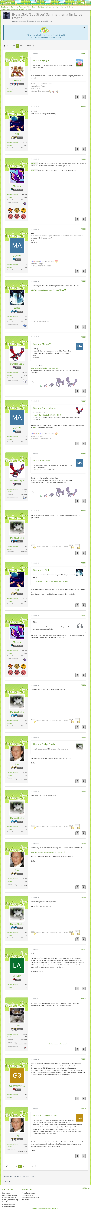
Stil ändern (86, 1188)
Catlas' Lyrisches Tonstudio (58, 1044)
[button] (88, 3)
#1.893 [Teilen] (83, 737)
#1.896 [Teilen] (83, 897)
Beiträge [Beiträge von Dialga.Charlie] (9, 549)
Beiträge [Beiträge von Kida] (9, 145)
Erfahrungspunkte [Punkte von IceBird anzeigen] (12, 316)
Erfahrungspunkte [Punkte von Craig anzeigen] (12, 772)
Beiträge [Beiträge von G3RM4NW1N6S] (9, 1097)
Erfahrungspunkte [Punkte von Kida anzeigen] (12, 142)
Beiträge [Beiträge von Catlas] (9, 1037)
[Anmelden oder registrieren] (82, 3)
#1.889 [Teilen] (83, 511)
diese (34, 428)
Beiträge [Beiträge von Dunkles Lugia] (9, 375)
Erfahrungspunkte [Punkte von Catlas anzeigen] (12, 1034)
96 (21, 46)
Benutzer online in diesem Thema (20, 1176)
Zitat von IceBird (41, 570)
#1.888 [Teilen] (83, 453)
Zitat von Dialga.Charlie (44, 744)
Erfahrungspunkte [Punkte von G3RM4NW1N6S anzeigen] (12, 1094)
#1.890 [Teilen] (83, 563)
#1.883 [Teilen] (83, 159)
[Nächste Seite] (33, 46)
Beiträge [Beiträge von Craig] (9, 775)
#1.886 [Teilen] (83, 337)
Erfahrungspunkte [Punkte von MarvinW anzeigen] (12, 264)
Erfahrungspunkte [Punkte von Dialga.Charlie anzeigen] (12, 546)
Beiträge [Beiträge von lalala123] (9, 987)
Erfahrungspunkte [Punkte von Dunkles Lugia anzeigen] (12, 372)
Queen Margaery (20, 21)
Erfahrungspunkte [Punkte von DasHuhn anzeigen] (12, 89)
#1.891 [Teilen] (83, 615)
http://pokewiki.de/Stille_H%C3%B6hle (44, 368)
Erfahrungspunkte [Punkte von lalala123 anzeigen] (12, 984)
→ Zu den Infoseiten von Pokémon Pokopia (46, 37)
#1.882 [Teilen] (83, 107)
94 (14, 46)
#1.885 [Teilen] (83, 281)
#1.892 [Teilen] (83, 685)
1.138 (29, 46)
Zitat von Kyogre (41, 60)
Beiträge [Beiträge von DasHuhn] (9, 91)
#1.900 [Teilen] (83, 1108)
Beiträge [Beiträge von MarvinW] (9, 267)
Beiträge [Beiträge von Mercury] (9, 197)
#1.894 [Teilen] (83, 791)
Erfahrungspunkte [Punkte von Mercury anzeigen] (12, 194)
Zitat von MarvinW (42, 344)
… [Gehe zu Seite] (10, 46)
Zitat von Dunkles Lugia (44, 408)
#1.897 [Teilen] (83, 949)
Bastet (35, 170)
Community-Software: (45, 1208)
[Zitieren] (84, 97)
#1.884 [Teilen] (83, 229)
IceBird (35, 163)
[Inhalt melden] (77, 97)
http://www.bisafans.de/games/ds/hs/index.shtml (48, 852)
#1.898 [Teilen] (83, 998)
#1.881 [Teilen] (83, 53)
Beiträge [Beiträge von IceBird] (9, 319)
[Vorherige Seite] (4, 46)
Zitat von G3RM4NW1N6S (45, 1115)
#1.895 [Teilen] (83, 843)
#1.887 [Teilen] (83, 401)
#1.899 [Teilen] (83, 1059)
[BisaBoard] (6, 2)
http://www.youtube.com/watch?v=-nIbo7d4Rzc (47, 290)
